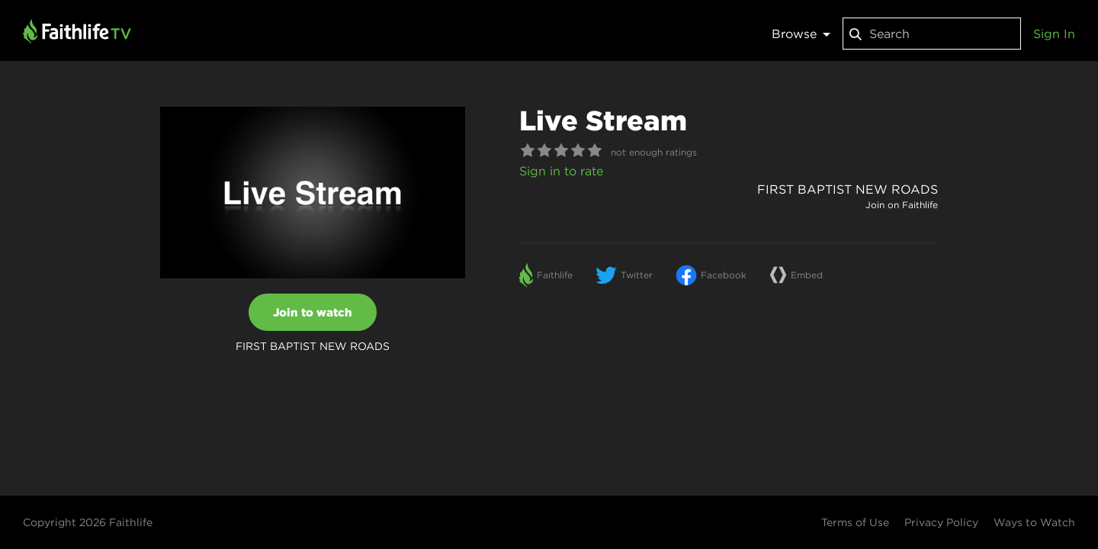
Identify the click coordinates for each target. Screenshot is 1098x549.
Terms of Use (855, 522)
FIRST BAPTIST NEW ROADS (847, 189)
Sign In (1054, 33)
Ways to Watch (1034, 522)
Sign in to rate (561, 170)
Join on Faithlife (901, 204)
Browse (801, 33)
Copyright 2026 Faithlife (87, 522)
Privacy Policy (941, 522)
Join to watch (312, 312)
